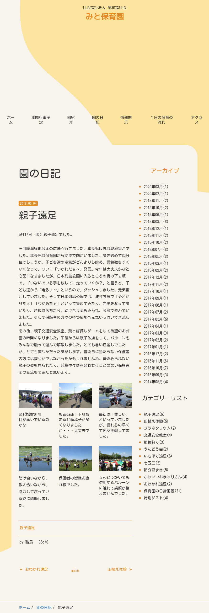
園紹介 (71, 32)
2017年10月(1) (156, 203)
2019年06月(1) (156, 127)
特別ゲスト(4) (156, 410)
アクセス (196, 32)
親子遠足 (27, 440)
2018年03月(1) (156, 175)
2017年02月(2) (156, 252)
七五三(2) (152, 375)
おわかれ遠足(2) (158, 396)
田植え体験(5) (156, 333)
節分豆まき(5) (156, 382)
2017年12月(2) (156, 189)
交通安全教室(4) (158, 347)
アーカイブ (164, 83)
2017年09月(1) (156, 210)
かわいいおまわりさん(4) (166, 389)
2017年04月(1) (156, 238)
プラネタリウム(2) (160, 340)
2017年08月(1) (156, 217)
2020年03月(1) (156, 99)
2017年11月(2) (156, 196)
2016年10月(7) (156, 280)
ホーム (11, 32)
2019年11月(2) (156, 113)
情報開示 (126, 32)
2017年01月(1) (156, 259)
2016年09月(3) (156, 287)
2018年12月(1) (156, 141)
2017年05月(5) (156, 231)
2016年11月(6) (156, 273)
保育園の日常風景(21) (163, 403)
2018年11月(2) (156, 147)
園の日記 (97, 32)
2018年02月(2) (156, 182)
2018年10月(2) (156, 154)
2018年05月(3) (156, 169)
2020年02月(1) (156, 106)
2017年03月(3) (156, 245)
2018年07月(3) (156, 162)
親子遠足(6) (154, 326)
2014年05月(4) (156, 294)
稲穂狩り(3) (154, 354)
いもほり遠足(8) (158, 368)
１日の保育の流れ (161, 32)
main (75, 483)
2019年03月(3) (156, 134)
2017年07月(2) (156, 224)
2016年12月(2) (156, 266)
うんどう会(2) (156, 361)
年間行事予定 (40, 32)
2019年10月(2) (156, 120)
